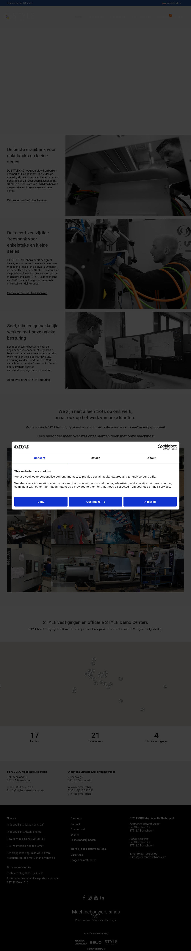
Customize (95, 501)
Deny (40, 501)
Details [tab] (95, 457)
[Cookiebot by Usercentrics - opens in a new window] (160, 447)
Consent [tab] (39, 457)
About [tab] (151, 457)
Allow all (150, 501)
